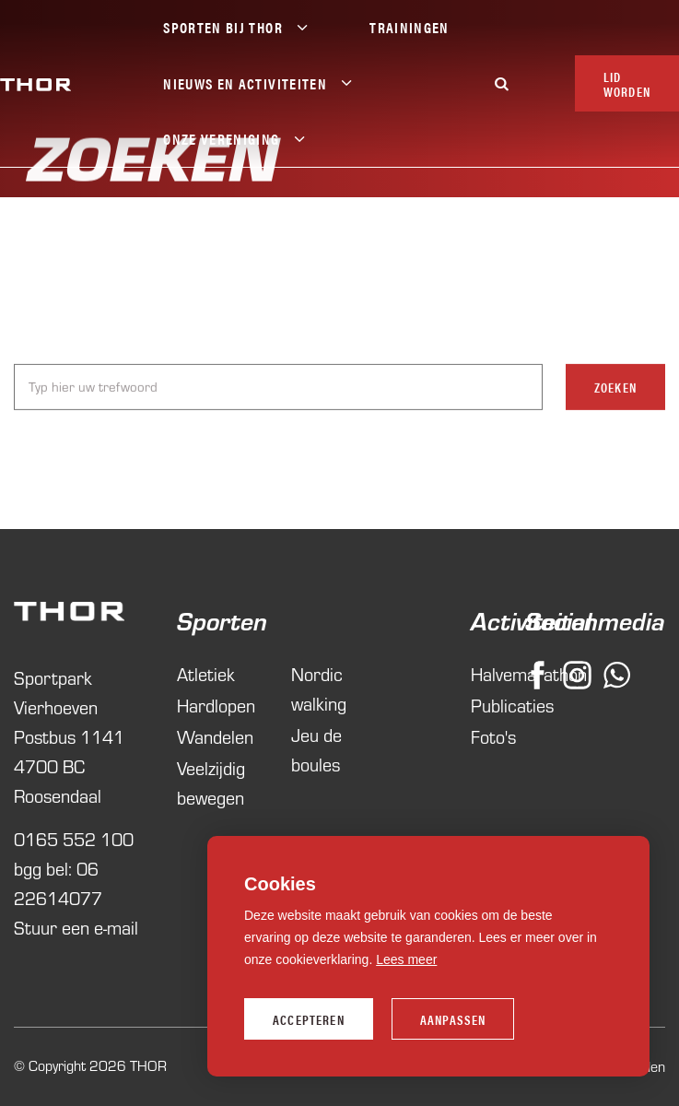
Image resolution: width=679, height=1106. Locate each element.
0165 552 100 (74, 839)
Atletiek (206, 674)
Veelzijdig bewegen (211, 783)
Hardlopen (216, 705)
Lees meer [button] (406, 959)
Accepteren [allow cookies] (309, 1019)
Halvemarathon (486, 674)
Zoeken (615, 389)
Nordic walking (318, 689)
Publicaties (486, 705)
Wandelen (215, 736)
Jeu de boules (316, 750)
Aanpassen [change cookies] (453, 1019)
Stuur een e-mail (76, 927)
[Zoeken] (502, 83)
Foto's (486, 736)
